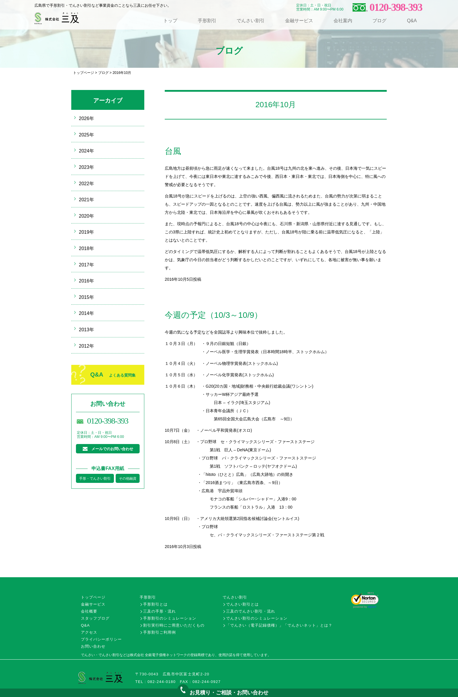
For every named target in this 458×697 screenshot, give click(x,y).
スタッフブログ (95, 618)
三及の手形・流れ (159, 611)
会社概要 (89, 611)
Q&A (412, 20)
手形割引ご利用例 (159, 632)
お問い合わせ (93, 646)
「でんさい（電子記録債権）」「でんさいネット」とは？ (279, 625)
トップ (170, 20)
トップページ (83, 73)
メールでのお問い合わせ (112, 449)
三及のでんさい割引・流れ (250, 611)
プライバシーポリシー (101, 639)
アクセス (89, 632)
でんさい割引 (251, 20)
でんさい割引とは (242, 604)
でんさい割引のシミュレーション (256, 618)
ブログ (379, 20)
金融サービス (299, 20)
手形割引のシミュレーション (169, 618)
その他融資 (127, 478)
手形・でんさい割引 (95, 478)
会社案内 (343, 20)
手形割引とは (155, 604)
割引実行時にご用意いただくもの (173, 625)
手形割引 (207, 20)
